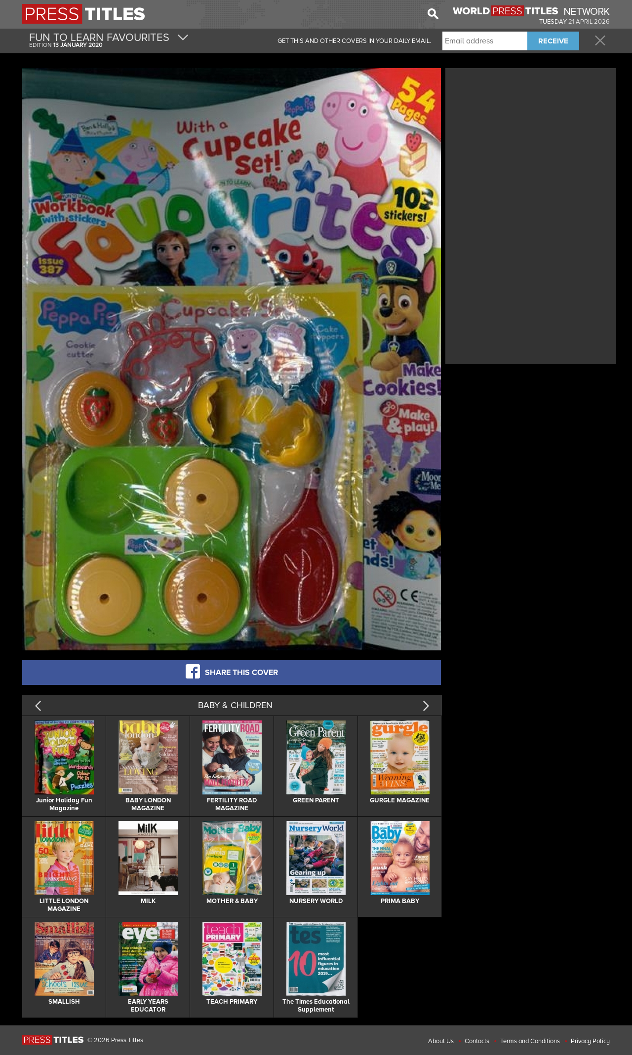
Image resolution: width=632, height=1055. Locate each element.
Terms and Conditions (530, 1041)
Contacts (477, 1041)
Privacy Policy (590, 1041)
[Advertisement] (531, 140)
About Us (441, 1041)
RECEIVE (553, 41)
